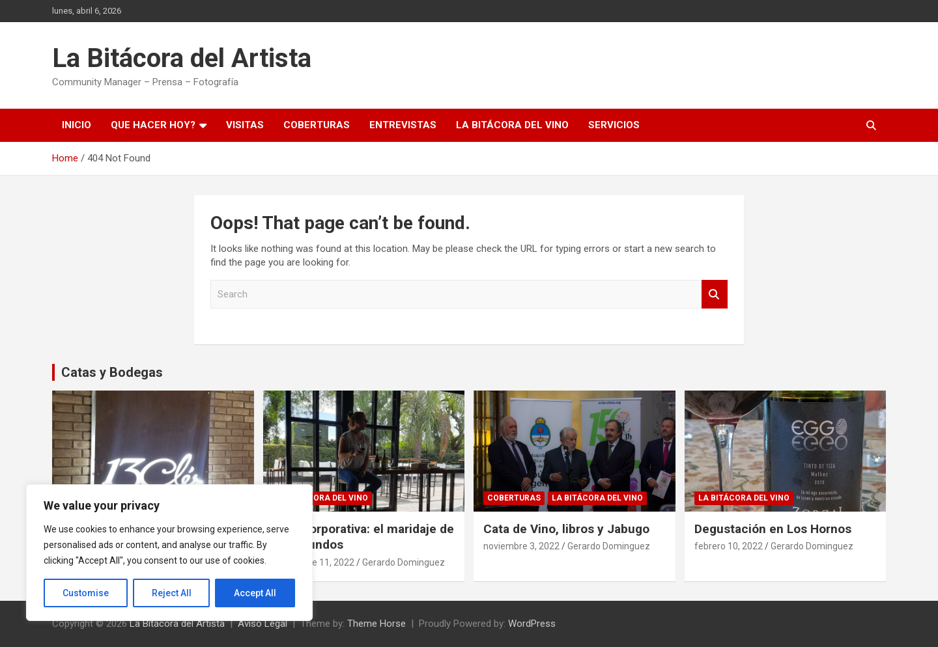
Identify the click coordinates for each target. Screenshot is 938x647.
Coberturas (316, 125)
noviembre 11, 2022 (313, 562)
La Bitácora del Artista (181, 58)
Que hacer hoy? (153, 125)
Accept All (255, 593)
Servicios (614, 125)
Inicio (76, 125)
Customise (86, 593)
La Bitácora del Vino (512, 125)
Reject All (172, 593)
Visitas (245, 125)
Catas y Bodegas (112, 372)
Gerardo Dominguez (403, 562)
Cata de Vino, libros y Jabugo (566, 528)
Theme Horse (376, 623)
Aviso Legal (262, 623)
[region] (169, 552)
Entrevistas (402, 125)
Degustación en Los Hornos (772, 528)
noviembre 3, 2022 (521, 546)
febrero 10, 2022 (728, 546)
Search (715, 294)
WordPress (532, 623)
